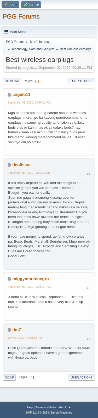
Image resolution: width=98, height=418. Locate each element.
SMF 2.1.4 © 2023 (37, 412)
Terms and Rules (46, 407)
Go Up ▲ (65, 407)
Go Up (9, 377)
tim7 (16, 330)
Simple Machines (61, 412)
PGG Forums (21, 16)
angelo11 (21, 94)
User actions (82, 81)
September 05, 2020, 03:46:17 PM (29, 286)
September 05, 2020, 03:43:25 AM (29, 172)
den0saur (21, 165)
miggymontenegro (30, 279)
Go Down (12, 81)
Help (30, 407)
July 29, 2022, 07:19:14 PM (25, 337)
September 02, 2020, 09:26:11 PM (29, 102)
